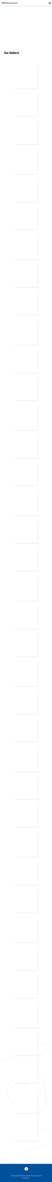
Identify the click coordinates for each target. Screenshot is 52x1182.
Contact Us (26, 1178)
